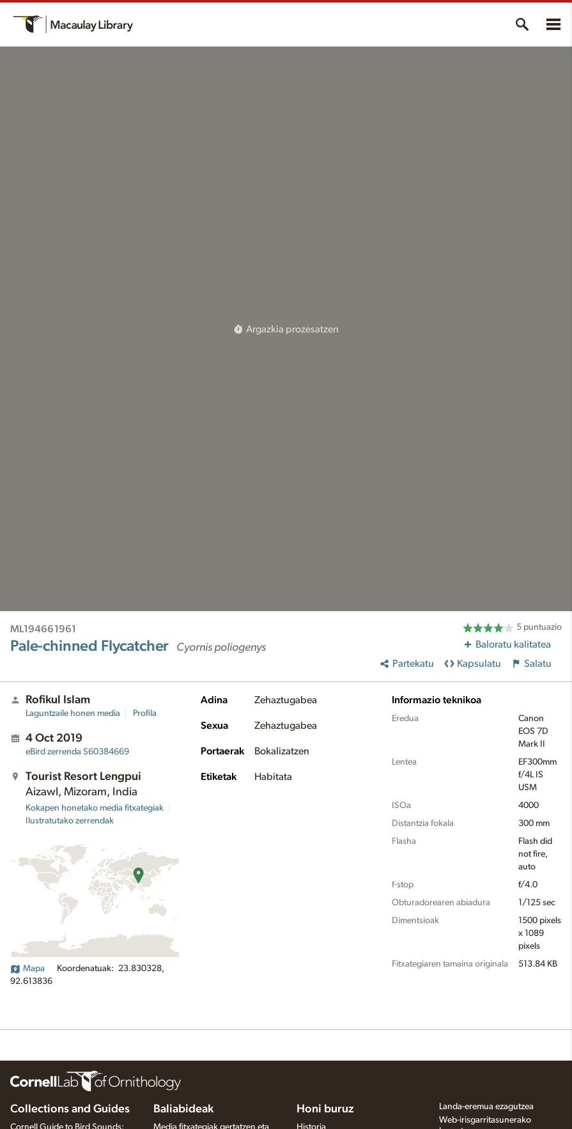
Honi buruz (325, 1109)
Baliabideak (183, 1109)
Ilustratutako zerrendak (70, 820)
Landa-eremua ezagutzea (486, 1106)
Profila (145, 713)
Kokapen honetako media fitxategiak (95, 808)
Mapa (27, 968)
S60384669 (77, 751)
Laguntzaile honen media (73, 713)
